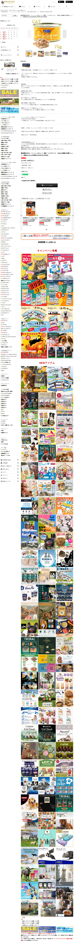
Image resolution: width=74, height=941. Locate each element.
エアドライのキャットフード (8, 178)
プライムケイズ (5, 288)
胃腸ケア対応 (4, 150)
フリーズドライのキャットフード (9, 176)
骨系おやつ (4, 403)
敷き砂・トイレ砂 (5, 455)
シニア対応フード (5, 170)
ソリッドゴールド (5, 264)
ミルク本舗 (4, 340)
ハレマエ (3, 338)
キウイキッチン (5, 244)
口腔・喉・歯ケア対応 (6, 152)
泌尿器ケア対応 (5, 146)
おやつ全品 (6, 389)
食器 (2, 442)
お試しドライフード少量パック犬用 (30, 921)
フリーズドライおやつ (6, 393)
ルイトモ (4, 320)
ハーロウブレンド (5, 278)
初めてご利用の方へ (12, 73)
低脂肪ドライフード (6, 158)
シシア (2, 256)
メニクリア (4, 366)
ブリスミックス (5, 290)
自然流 (2, 376)
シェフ (2, 252)
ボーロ (2, 413)
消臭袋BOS (4, 385)
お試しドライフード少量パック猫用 (30, 923)
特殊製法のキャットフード (7, 174)
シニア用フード (5, 124)
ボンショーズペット (6, 328)
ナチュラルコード (6, 272)
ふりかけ (3, 421)
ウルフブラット (5, 230)
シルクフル (4, 352)
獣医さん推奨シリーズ (6, 346)
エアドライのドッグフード (7, 133)
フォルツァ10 (4, 286)
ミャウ (2, 306)
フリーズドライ (5, 85)
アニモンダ (4, 215)
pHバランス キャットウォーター (9, 356)
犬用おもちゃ (4, 440)
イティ (2, 226)
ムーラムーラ (4, 342)
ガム (2, 409)
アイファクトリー (5, 334)
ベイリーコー (5, 294)
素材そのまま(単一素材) (7, 391)
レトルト (3, 423)
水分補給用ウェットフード (7, 206)
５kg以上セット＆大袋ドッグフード (30, 925)
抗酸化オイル (4, 432)
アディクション (5, 211)
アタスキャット (5, 213)
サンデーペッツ (5, 248)
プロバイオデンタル (6, 360)
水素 (2, 430)
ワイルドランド (5, 312)
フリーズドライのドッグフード (8, 131)
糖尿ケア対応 (4, 192)
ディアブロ (4, 330)
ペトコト (3, 302)
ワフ (2, 315)
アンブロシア (4, 219)
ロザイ (2, 370)
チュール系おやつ (5, 397)
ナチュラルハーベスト (7, 274)
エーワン (3, 232)
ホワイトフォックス (6, 304)
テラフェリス (4, 268)
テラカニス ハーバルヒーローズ (8, 354)
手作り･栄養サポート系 (6, 425)
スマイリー (4, 260)
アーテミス (4, 223)
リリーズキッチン (5, 308)
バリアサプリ (4, 368)
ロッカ (2, 322)
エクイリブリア (5, 234)
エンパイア (4, 236)
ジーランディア (5, 250)
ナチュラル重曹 (5, 378)
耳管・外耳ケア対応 (6, 154)
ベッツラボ (4, 296)
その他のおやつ (5, 415)
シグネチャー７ (5, 254)
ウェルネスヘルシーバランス (8, 228)
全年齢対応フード (5, 118)
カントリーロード (5, 240)
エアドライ (4, 87)
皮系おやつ (4, 407)
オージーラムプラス (7, 238)
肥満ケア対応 (4, 148)
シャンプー (4, 449)
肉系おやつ (4, 399)
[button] (66, 6)
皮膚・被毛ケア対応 (6, 140)
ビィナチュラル (5, 282)
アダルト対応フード (6, 168)
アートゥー (4, 221)
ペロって (4, 332)
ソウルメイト (4, 262)
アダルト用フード (5, 122)
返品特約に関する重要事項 (28, 180)
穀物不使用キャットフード (7, 172)
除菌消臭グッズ (5, 453)
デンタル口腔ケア (5, 451)
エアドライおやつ (5, 395)
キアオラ (3, 242)
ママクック (4, 344)
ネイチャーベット (5, 358)
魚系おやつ (4, 401)
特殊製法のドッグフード (7, 128)
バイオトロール (5, 380)
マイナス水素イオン (6, 362)
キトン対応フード (5, 166)
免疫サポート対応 (5, 156)
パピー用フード (5, 120)
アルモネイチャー (6, 217)
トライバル (4, 270)
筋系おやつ (4, 405)
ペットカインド (5, 300)
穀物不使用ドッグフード (7, 127)
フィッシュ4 (4, 284)
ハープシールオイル (6, 364)
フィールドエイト (6, 326)
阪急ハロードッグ (5, 280)
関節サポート (4, 144)
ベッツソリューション (6, 298)
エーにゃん (4, 324)
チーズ (2, 411)
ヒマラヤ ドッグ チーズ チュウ (8, 336)
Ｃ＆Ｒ (2, 258)
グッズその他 (4, 444)
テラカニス (4, 266)
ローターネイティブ (6, 311)
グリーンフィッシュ (6, 246)
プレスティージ (5, 292)
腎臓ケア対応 (4, 142)
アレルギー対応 (5, 138)
